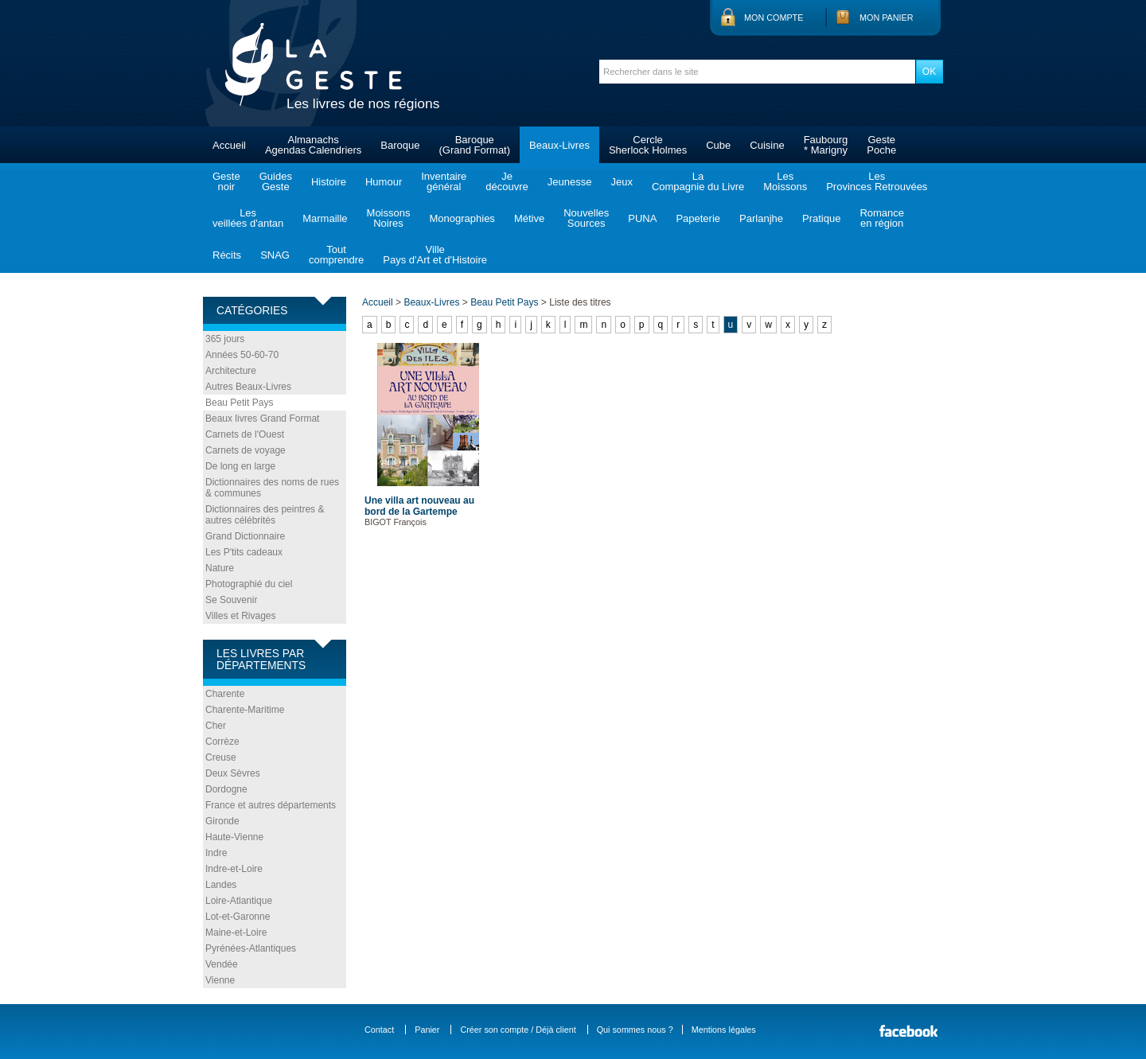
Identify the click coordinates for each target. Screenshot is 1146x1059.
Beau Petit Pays (239, 402)
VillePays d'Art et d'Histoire (435, 254)
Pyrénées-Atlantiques (250, 948)
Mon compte (773, 17)
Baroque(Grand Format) (474, 145)
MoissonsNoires (389, 218)
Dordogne (226, 789)
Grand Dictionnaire (245, 536)
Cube (718, 145)
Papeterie (698, 218)
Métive (529, 218)
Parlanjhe (761, 218)
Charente (224, 693)
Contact (379, 1029)
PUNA (642, 218)
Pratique (821, 218)
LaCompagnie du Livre (698, 181)
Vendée (221, 964)
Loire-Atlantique (238, 900)
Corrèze (222, 741)
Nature (219, 568)
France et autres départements (270, 805)
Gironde (222, 821)
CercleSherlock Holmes (648, 145)
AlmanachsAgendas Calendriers (313, 145)
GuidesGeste (275, 181)
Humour (383, 182)
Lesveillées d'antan (247, 218)
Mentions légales (724, 1029)
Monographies (461, 218)
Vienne (220, 980)
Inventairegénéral (443, 181)
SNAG (275, 255)
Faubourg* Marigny (826, 145)
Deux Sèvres (232, 773)
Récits (226, 255)
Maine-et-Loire (236, 932)
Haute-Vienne (234, 837)
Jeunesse (570, 182)
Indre (216, 852)
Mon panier (887, 17)
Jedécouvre (506, 181)
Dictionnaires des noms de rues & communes (272, 488)
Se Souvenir (231, 599)
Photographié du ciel (248, 584)
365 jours (224, 339)
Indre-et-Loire (234, 868)
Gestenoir (226, 181)
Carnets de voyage (245, 450)
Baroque (399, 145)
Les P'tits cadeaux (244, 552)
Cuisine (767, 145)
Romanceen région (882, 218)
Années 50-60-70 (242, 354)
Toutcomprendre (336, 254)
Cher (215, 725)
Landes (220, 884)
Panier (427, 1029)
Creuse (220, 757)
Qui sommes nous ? (635, 1029)
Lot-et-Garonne (237, 916)
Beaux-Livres (559, 145)
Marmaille (324, 218)
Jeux (621, 182)
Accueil (229, 145)
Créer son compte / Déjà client (517, 1029)
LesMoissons (785, 181)
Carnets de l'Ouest (244, 434)
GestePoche (881, 145)
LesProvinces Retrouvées (876, 181)
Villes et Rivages (240, 615)
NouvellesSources (586, 218)
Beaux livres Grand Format (262, 418)
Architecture (230, 370)
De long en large (240, 466)
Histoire (328, 182)
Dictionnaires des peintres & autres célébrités (264, 515)
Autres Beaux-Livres (248, 386)
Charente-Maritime (244, 709)
